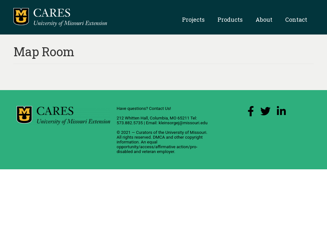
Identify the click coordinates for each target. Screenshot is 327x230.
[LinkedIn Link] (281, 113)
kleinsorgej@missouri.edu (183, 122)
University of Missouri (185, 132)
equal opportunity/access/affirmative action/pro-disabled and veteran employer (157, 147)
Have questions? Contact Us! (144, 108)
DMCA (159, 137)
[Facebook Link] (250, 113)
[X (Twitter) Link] (265, 113)
